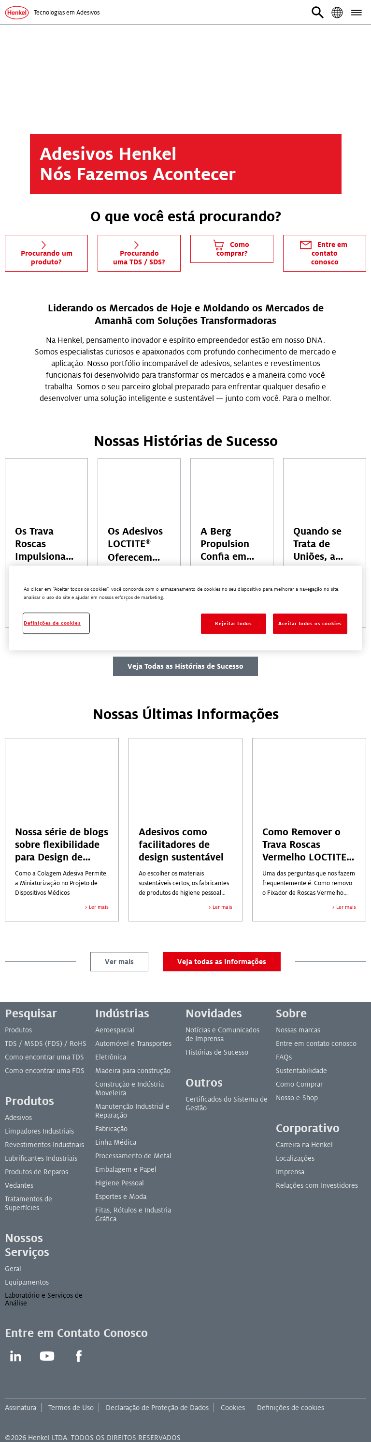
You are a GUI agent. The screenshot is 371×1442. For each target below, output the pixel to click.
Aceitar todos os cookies (310, 624)
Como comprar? (230, 247)
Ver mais (119, 962)
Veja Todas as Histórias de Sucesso (185, 666)
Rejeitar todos (233, 624)
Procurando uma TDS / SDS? (139, 252)
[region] (185, 608)
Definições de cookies (290, 1407)
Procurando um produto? (46, 252)
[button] (318, 12)
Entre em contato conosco (323, 252)
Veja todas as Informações (221, 962)
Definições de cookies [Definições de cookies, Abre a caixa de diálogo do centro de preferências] (52, 623)
